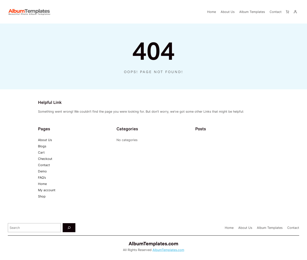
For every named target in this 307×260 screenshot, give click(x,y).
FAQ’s (42, 177)
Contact (44, 165)
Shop (42, 196)
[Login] (295, 12)
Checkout (45, 159)
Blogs (42, 146)
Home (211, 12)
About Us (45, 140)
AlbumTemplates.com (153, 243)
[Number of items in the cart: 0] (287, 12)
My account (46, 190)
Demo (42, 171)
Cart (41, 152)
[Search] (69, 227)
